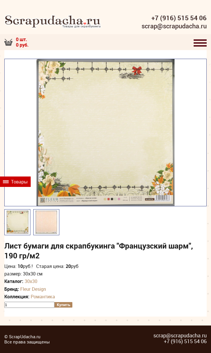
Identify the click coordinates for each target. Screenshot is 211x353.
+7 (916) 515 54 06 (179, 17)
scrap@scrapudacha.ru (174, 26)
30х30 (31, 281)
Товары (15, 182)
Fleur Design (33, 289)
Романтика (43, 296)
